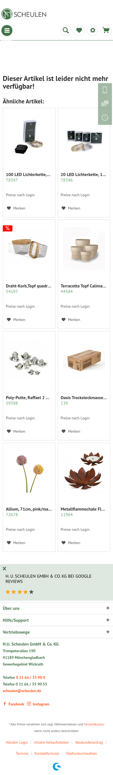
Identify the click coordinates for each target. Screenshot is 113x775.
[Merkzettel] (79, 30)
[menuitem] (6, 30)
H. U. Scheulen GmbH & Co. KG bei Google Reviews (48, 578)
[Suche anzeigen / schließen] (65, 30)
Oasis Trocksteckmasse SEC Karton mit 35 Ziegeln (84, 400)
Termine (22, 753)
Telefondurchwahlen (81, 753)
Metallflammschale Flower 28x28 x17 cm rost (84, 511)
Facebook (13, 704)
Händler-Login (17, 742)
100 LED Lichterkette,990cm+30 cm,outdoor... (29, 177)
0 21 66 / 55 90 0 (30, 677)
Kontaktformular (47, 753)
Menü (6, 30)
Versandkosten (94, 724)
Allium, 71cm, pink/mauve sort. (29, 511)
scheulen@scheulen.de (22, 690)
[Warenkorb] (106, 30)
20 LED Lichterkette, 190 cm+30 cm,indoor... (84, 177)
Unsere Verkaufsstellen (51, 742)
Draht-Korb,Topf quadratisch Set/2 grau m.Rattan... (29, 288)
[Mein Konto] (92, 30)
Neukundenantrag (89, 742)
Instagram (38, 704)
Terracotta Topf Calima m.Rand (84, 288)
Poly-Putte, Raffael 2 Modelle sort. (29, 400)
